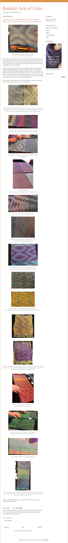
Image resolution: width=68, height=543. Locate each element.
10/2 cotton (8, 510)
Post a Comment (8, 520)
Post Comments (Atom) (26, 530)
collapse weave (26, 510)
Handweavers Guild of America (11, 69)
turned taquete (16, 513)
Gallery (47, 32)
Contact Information (50, 35)
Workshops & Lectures (51, 25)
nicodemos (36, 540)
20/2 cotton (20, 510)
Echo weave (8, 512)
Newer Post (6, 527)
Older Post (40, 527)
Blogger (47, 540)
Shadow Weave (9, 513)
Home (23, 527)
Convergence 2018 (34, 510)
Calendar (48, 30)
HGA (27, 499)
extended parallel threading (18, 512)
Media (47, 37)
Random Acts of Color (22, 8)
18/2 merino (14, 510)
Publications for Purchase (51, 27)
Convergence (27, 68)
